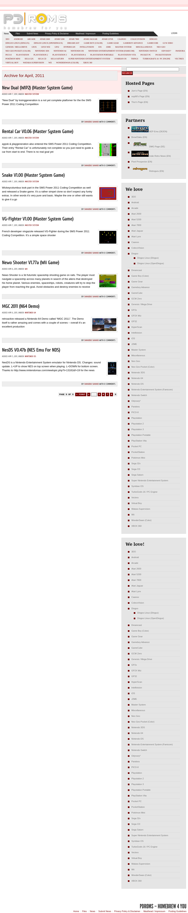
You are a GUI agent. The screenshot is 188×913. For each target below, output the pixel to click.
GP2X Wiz (45, 47)
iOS (100, 47)
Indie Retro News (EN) (151, 156)
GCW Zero (168, 43)
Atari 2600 (45, 39)
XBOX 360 (87, 63)
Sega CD (42, 59)
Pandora (180, 51)
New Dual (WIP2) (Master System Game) (37, 88)
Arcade (31, 39)
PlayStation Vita (127, 55)
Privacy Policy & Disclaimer (57, 34)
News (6, 34)
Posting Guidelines (110, 34)
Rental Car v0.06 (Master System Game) (37, 131)
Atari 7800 (74, 39)
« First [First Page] (80, 394)
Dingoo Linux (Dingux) (17, 43)
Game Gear (113, 43)
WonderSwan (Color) (67, 63)
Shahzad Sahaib (91, 122)
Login (174, 33)
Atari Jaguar (90, 39)
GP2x (34, 47)
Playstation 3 (59, 55)
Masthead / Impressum (86, 34)
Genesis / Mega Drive (16, 47)
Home (76, 911)
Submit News (32, 34)
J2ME (108, 47)
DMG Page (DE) (148, 146)
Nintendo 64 (60, 51)
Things (134, 59)
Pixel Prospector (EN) (141, 161)
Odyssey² (166, 51)
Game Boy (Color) (93, 43)
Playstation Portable (102, 55)
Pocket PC (145, 55)
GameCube (152, 43)
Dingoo (153, 39)
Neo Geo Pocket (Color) (18, 51)
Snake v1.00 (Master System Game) (33, 175)
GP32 (57, 47)
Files (18, 34)
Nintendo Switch (148, 51)
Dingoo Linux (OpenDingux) (48, 43)
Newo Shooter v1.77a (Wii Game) (30, 262)
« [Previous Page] (88, 394)
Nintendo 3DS (42, 51)
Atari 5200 (59, 39)
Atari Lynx (107, 39)
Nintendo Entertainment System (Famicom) (111, 51)
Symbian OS (121, 59)
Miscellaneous (144, 47)
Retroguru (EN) (147, 171)
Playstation (22, 55)
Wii (50, 63)
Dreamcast (73, 43)
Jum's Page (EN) (139, 91)
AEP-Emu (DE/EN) (149, 131)
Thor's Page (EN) (139, 102)
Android (18, 39)
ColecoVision (137, 39)
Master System (123, 47)
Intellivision (87, 47)
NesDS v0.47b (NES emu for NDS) (31, 350)
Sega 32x (29, 59)
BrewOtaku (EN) (139, 137)
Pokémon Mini (12, 59)
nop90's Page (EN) (140, 96)
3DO (7, 39)
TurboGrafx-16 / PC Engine (156, 59)
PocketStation (163, 55)
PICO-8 (8, 55)
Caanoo (122, 39)
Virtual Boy (12, 63)
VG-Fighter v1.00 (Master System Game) (37, 219)
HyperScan (69, 47)
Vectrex (179, 59)
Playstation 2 (40, 55)
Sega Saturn (57, 59)
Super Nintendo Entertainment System (89, 59)
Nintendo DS (77, 51)
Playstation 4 (78, 55)
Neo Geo (161, 47)
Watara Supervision (33, 63)
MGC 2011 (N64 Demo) (20, 306)
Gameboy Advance (133, 43)
